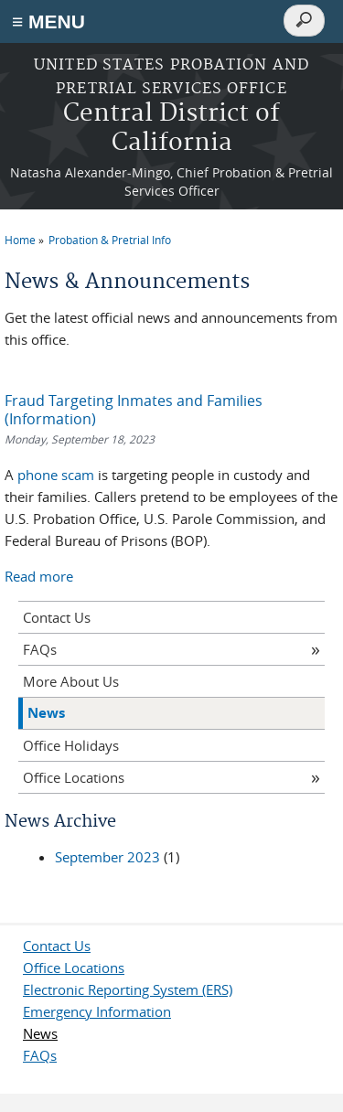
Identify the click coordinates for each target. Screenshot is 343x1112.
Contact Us (57, 617)
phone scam (55, 474)
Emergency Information (97, 1011)
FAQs (40, 649)
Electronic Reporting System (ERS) (127, 989)
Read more (39, 576)
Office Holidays (71, 745)
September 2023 (107, 857)
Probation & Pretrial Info (109, 239)
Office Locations (73, 777)
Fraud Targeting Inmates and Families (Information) (134, 409)
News (46, 712)
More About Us (71, 681)
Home (20, 239)
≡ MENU (48, 21)
